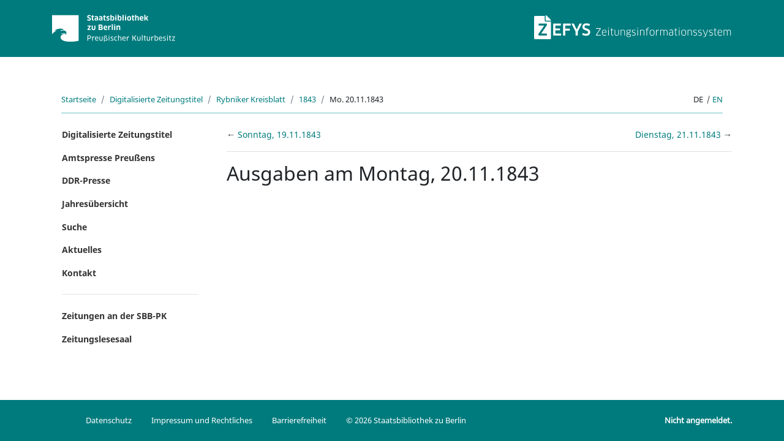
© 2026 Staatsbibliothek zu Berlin (406, 420)
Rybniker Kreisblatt (250, 99)
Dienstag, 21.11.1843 (679, 134)
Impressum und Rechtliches (201, 420)
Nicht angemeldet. (698, 420)
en (717, 99)
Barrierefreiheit (299, 420)
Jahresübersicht (95, 203)
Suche (74, 227)
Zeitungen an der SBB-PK (114, 316)
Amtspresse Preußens (108, 158)
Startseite (78, 99)
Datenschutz (109, 420)
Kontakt (79, 273)
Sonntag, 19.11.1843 (279, 134)
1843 (307, 99)
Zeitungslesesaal (97, 339)
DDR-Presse (86, 180)
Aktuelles (82, 249)
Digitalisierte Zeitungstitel (156, 99)
